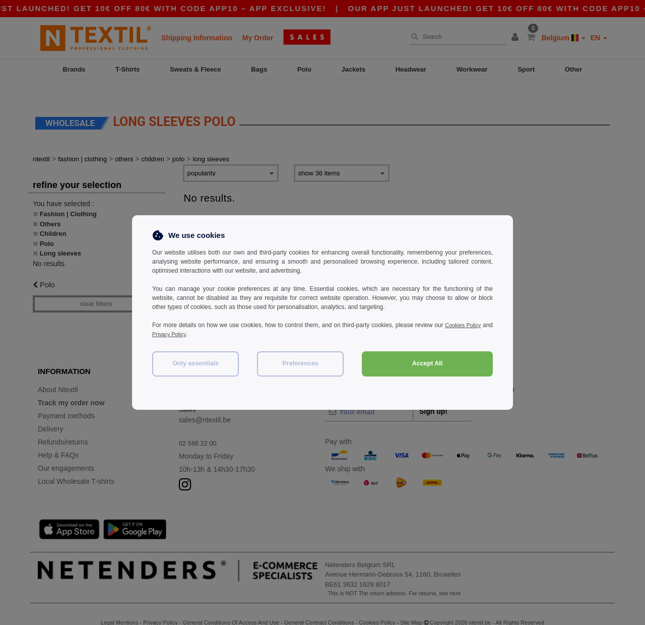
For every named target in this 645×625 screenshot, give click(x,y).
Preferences (300, 363)
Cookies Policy (473, 325)
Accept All (427, 363)
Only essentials (195, 363)
